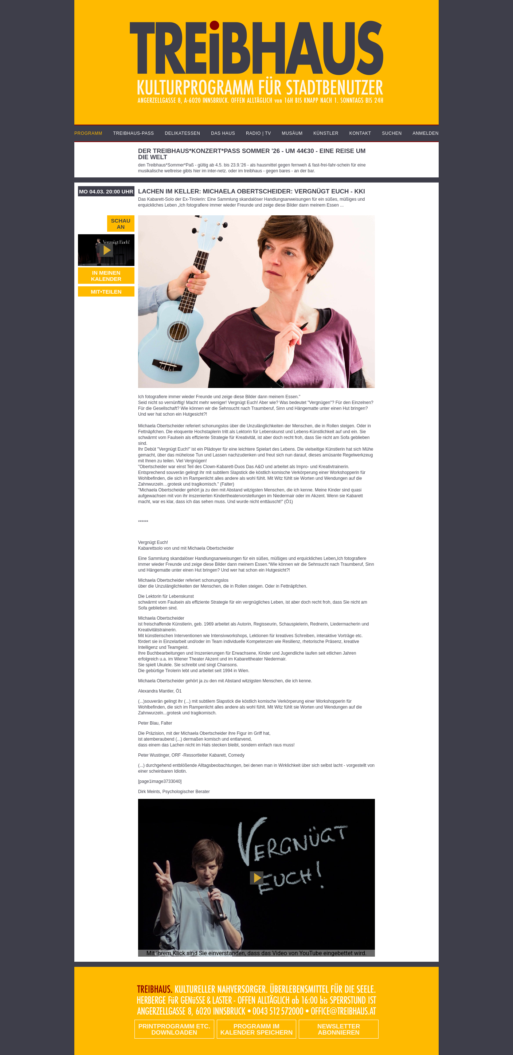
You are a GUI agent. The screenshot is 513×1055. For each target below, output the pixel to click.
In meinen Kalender (106, 276)
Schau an (120, 223)
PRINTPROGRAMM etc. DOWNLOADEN (174, 1029)
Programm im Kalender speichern (256, 1029)
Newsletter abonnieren (338, 1029)
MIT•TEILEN (106, 292)
